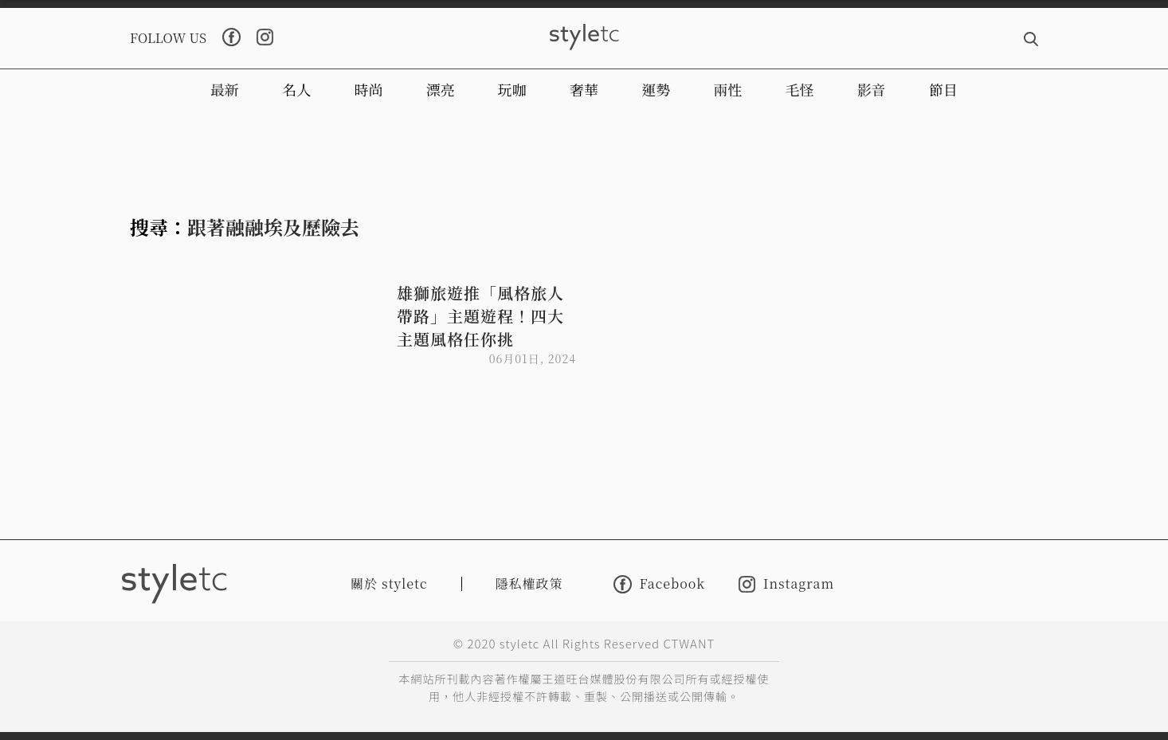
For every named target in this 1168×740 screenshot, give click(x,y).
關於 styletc (389, 583)
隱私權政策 (529, 583)
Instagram (786, 584)
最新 (224, 89)
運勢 (655, 89)
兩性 (727, 89)
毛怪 (800, 89)
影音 (871, 89)
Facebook (659, 584)
